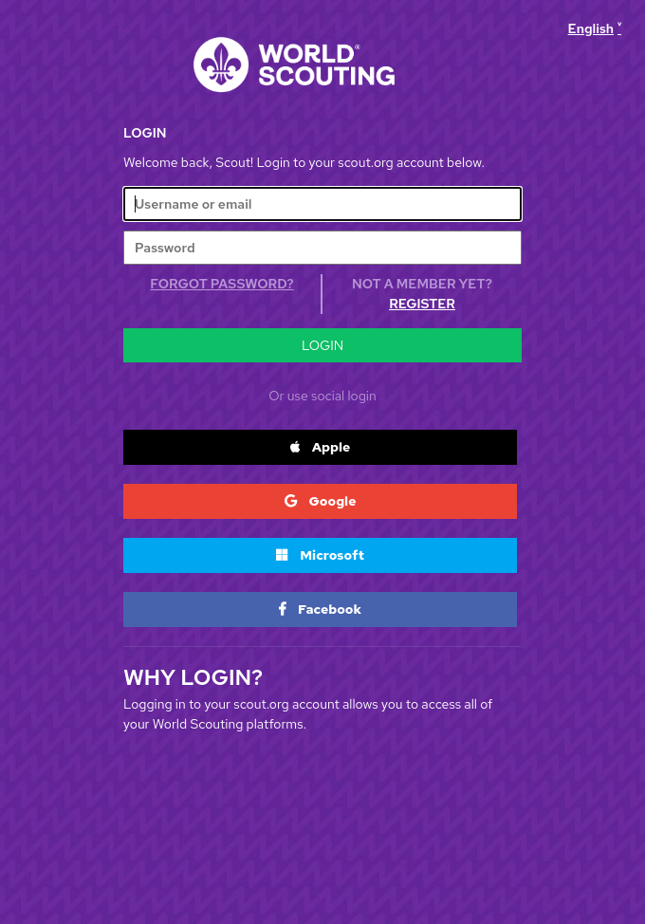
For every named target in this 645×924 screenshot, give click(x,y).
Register (422, 303)
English (591, 28)
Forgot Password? (221, 283)
